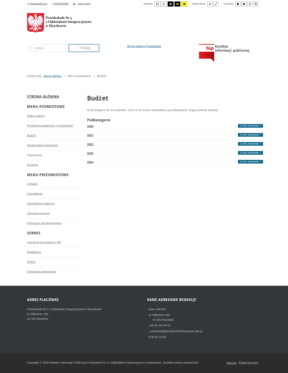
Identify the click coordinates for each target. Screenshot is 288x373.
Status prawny (36, 115)
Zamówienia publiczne (41, 203)
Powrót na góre (249, 363)
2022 (90, 144)
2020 (90, 126)
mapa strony (82, 3)
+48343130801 (60, 3)
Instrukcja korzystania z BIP (44, 242)
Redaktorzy (34, 252)
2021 (90, 135)
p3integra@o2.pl (37, 3)
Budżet (31, 135)
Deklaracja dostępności (41, 271)
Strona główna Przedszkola (144, 46)
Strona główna (43, 97)
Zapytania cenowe (38, 213)
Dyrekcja (32, 164)
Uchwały (32, 183)
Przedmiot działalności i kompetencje (50, 125)
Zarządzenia (34, 193)
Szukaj (84, 48)
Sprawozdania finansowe (42, 145)
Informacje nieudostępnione (44, 223)
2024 (90, 162)
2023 (90, 153)
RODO (31, 262)
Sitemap (231, 363)
